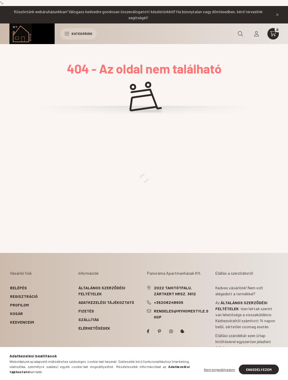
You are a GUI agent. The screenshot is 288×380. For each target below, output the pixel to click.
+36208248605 (168, 302)
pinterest (159, 331)
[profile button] (256, 33)
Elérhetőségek (94, 328)
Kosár (16, 313)
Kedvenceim (22, 322)
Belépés (18, 287)
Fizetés (86, 310)
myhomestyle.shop (148, 331)
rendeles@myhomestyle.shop (181, 313)
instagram (171, 331)
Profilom (19, 304)
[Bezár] (277, 14)
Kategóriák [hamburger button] (78, 33)
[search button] (240, 33)
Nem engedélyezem (219, 369)
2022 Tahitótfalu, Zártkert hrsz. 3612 (175, 290)
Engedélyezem (259, 369)
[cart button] (273, 33)
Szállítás (88, 319)
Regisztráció (24, 296)
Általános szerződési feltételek (101, 290)
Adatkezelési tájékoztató (106, 302)
